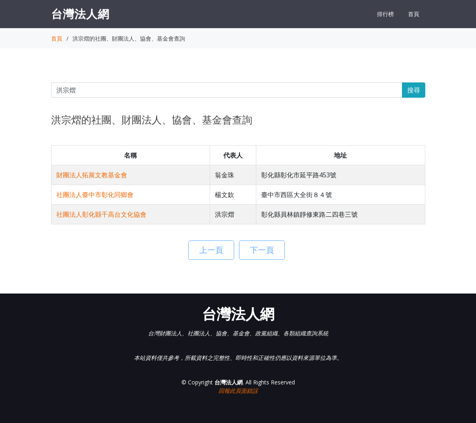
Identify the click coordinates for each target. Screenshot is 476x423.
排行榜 (385, 14)
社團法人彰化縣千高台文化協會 (101, 214)
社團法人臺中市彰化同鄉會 (95, 194)
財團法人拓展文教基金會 (91, 174)
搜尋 (413, 90)
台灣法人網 (80, 13)
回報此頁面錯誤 (238, 390)
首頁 (413, 14)
